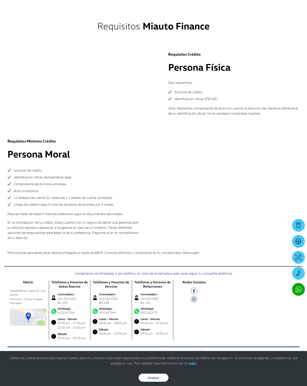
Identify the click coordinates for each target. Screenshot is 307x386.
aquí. (193, 363)
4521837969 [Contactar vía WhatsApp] (111, 310)
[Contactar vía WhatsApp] (298, 289)
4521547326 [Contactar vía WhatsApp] (69, 310)
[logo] (190, 15)
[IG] (194, 300)
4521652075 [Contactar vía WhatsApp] (152, 310)
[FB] (194, 291)
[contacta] (28, 316)
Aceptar (153, 378)
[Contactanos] (233, 6)
